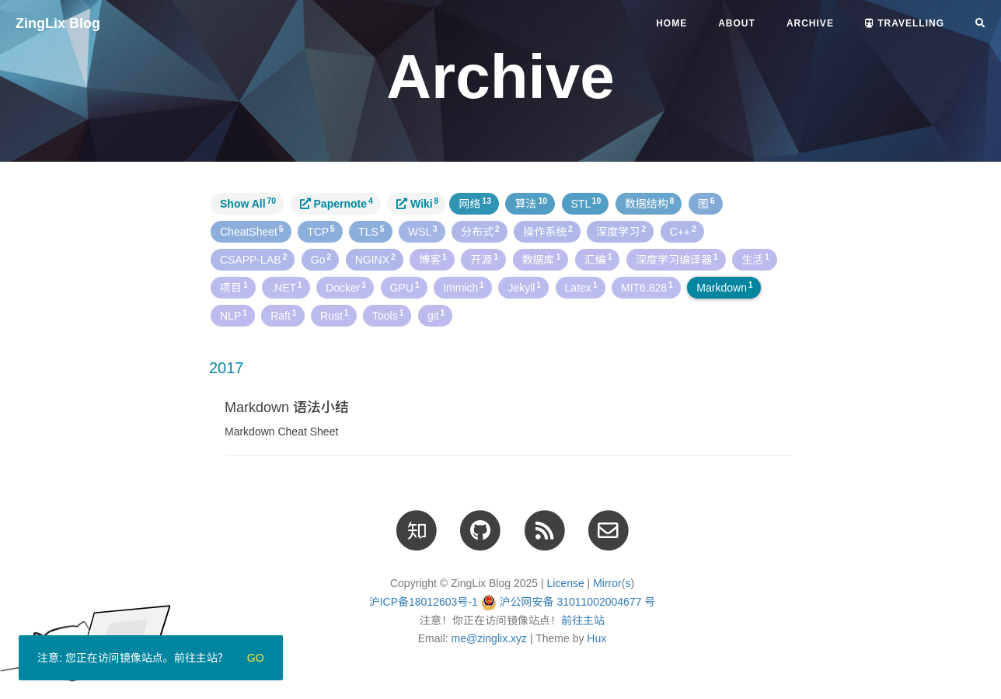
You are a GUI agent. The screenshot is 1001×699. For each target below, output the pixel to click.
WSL (423, 231)
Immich (463, 287)
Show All (248, 203)
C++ (683, 231)
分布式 (480, 231)
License (565, 583)
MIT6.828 (647, 287)
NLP (233, 315)
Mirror (607, 583)
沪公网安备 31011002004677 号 (578, 602)
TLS (371, 231)
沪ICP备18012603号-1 (423, 602)
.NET (286, 287)
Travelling (904, 23)
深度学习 (621, 231)
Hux (596, 638)
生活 (755, 259)
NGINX (375, 259)
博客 (433, 259)
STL (586, 203)
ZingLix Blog (58, 23)
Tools (387, 315)
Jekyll (524, 287)
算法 (530, 203)
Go (321, 259)
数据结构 (650, 203)
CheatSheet (252, 231)
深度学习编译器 (677, 259)
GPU (405, 287)
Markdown (724, 287)
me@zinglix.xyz (489, 638)
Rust (334, 315)
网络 (475, 203)
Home (671, 23)
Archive (810, 23)
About (736, 23)
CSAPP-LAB (253, 259)
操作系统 (548, 231)
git (436, 315)
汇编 (598, 259)
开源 (484, 259)
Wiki (417, 203)
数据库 (541, 259)
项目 (234, 287)
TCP (320, 231)
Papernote (336, 203)
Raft (283, 315)
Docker (346, 287)
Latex (581, 287)
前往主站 (583, 620)
